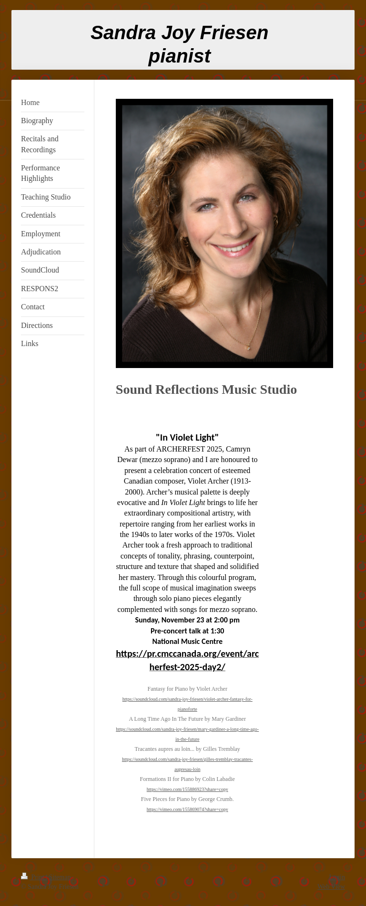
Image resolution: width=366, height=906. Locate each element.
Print (33, 877)
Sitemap (60, 877)
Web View (331, 886)
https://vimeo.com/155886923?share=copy (187, 789)
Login (337, 877)
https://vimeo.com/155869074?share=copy (187, 809)
